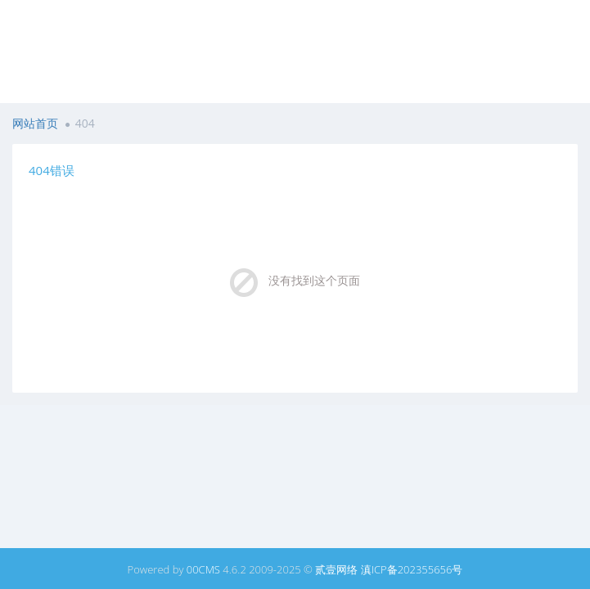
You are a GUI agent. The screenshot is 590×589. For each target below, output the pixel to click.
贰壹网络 (336, 569)
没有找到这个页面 (314, 280)
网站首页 (35, 123)
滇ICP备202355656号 (412, 569)
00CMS (203, 569)
